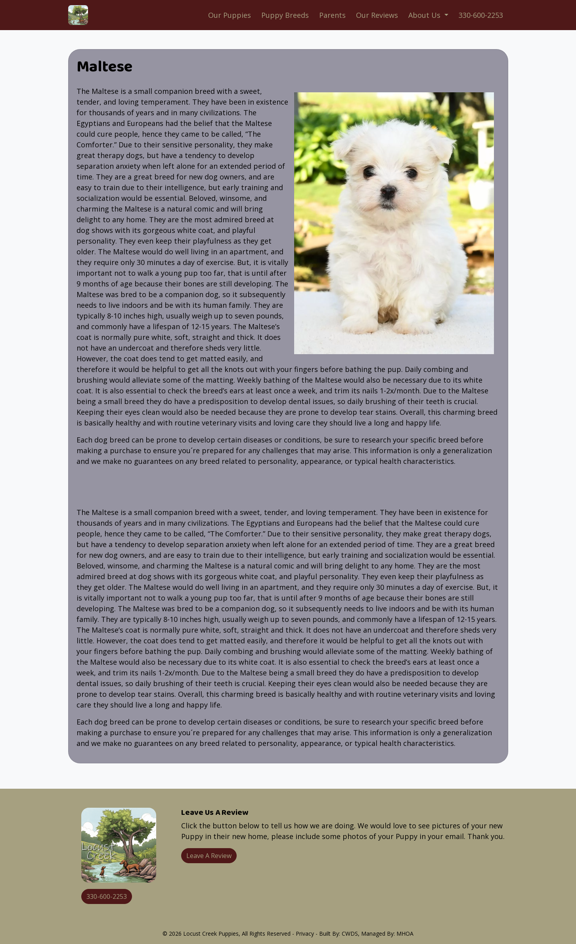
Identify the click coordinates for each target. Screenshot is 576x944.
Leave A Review (209, 855)
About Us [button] (425, 15)
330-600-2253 (481, 15)
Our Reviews (377, 15)
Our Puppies (229, 15)
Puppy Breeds (285, 15)
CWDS (350, 933)
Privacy (305, 933)
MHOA (404, 933)
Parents (332, 15)
